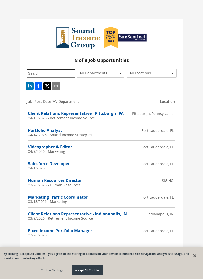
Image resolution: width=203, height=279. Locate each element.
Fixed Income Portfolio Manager (60, 230)
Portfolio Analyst (45, 130)
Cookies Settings (52, 270)
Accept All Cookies (87, 270)
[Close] (194, 255)
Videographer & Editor (50, 147)
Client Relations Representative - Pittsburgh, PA (76, 113)
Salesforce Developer (49, 163)
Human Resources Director (55, 180)
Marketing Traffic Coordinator (58, 197)
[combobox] (100, 73)
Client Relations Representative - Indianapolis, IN (77, 214)
